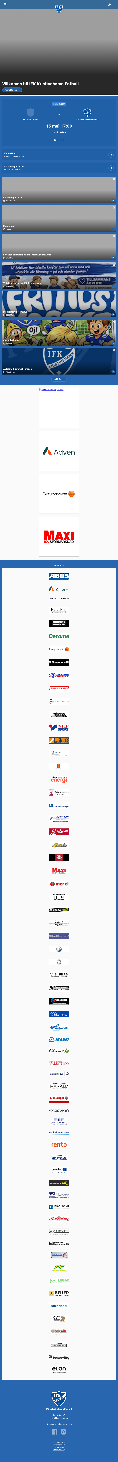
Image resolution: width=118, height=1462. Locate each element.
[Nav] (5, 4)
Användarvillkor (59, 1445)
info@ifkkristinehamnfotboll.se (59, 1424)
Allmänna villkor (59, 1442)
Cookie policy (59, 1447)
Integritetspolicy (59, 1450)
